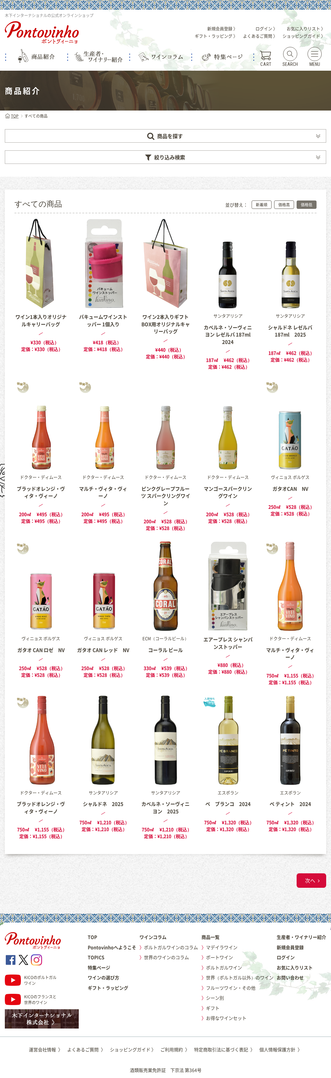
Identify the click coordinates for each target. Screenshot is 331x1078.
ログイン (286, 957)
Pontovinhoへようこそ (112, 947)
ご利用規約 (175, 1049)
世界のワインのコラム (166, 957)
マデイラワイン (221, 947)
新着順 (261, 205)
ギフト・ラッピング (108, 987)
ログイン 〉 (266, 28)
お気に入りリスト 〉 (306, 28)
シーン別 (215, 997)
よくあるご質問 (86, 1049)
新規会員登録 (290, 947)
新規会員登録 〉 (222, 28)
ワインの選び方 (103, 977)
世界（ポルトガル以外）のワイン (239, 977)
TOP (12, 116)
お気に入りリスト (295, 967)
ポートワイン (219, 957)
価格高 (284, 205)
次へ (310, 880)
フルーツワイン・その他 (230, 987)
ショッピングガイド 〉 (303, 36)
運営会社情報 (46, 1049)
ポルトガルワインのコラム (171, 947)
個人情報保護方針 (280, 1049)
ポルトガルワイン (224, 967)
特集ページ (99, 967)
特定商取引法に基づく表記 (224, 1049)
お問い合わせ (290, 977)
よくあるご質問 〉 (260, 36)
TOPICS (96, 957)
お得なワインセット (226, 1018)
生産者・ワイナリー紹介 (301, 937)
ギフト (212, 1008)
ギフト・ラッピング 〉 (216, 36)
